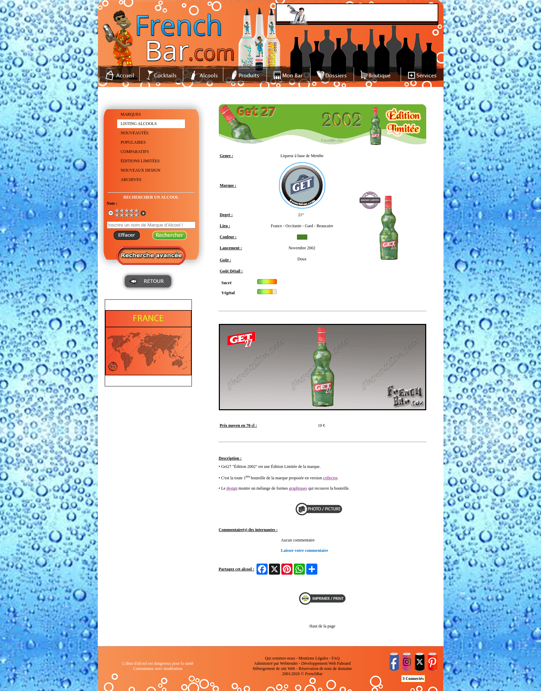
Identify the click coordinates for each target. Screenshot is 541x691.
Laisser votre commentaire (304, 550)
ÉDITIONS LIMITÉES (140, 161)
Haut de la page (322, 626)
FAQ (335, 658)
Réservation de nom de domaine (325, 668)
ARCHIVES (131, 179)
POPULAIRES (133, 142)
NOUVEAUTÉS (135, 133)
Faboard (344, 663)
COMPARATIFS (135, 151)
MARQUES (131, 114)
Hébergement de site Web (274, 668)
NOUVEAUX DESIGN (140, 170)
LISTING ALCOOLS (139, 123)
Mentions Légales (313, 658)
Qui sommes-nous (280, 658)
